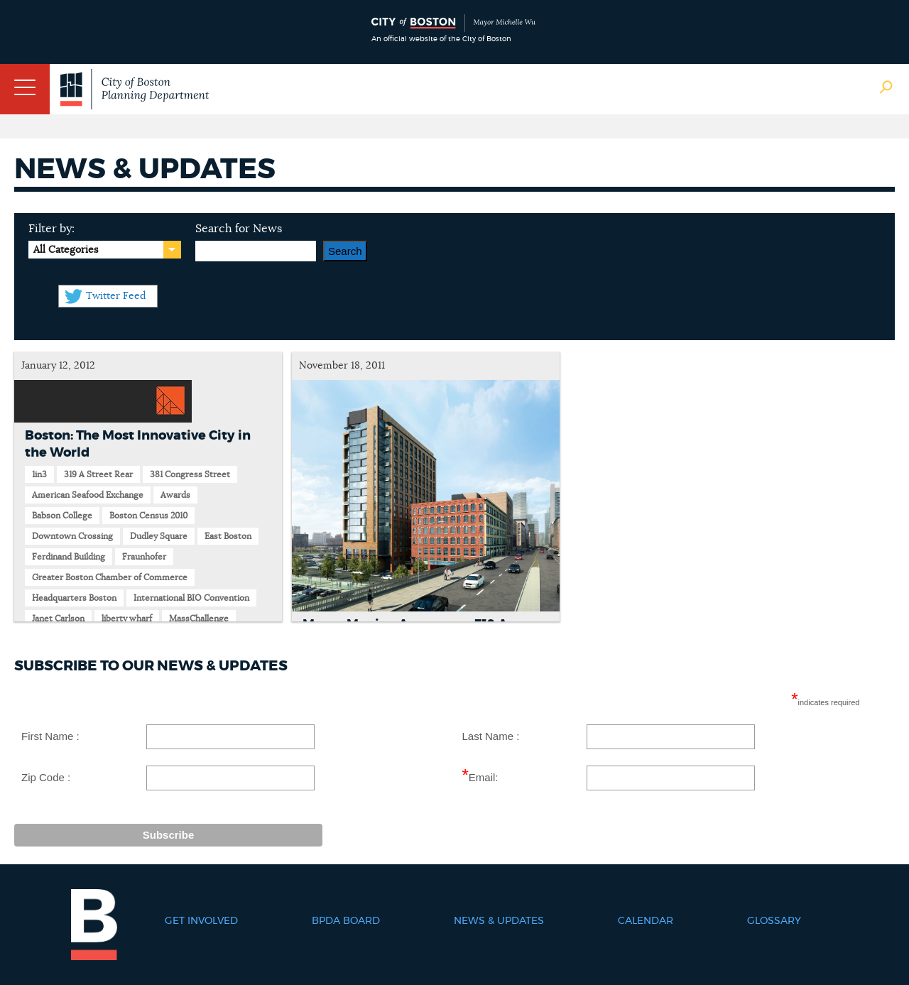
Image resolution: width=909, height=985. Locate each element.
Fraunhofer (144, 557)
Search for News (238, 228)
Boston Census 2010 (148, 515)
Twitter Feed (116, 296)
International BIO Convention (191, 598)
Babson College (62, 515)
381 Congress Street (190, 474)
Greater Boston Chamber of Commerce (109, 577)
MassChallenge (199, 618)
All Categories (65, 250)
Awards (175, 495)
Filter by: (51, 228)
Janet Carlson (58, 618)
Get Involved (201, 921)
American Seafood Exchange (87, 495)
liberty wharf (127, 618)
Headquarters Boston (74, 598)
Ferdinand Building (68, 557)
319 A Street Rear (98, 474)
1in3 (39, 474)
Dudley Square (158, 536)
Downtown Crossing (72, 536)
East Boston (228, 536)
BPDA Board (346, 921)
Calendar (645, 921)
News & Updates (499, 921)
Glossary (774, 921)
